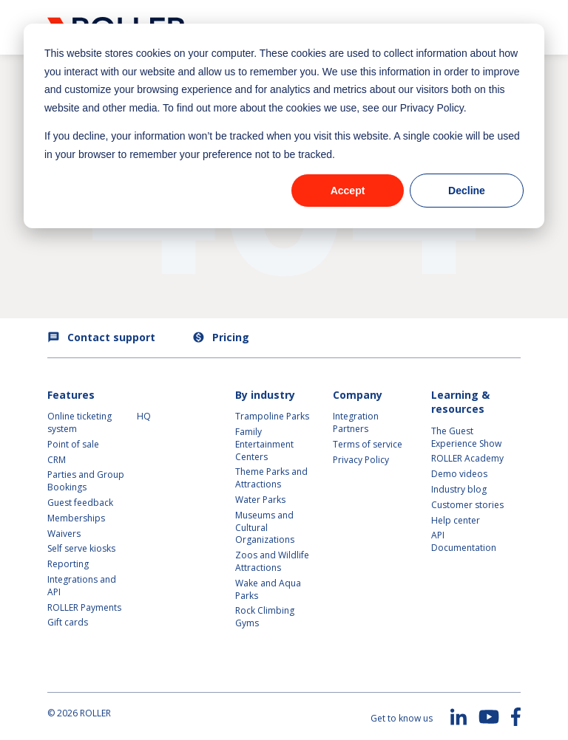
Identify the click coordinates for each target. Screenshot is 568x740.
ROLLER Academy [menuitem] (467, 458)
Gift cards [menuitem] (67, 622)
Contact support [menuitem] (101, 337)
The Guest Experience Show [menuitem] (466, 437)
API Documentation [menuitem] (463, 541)
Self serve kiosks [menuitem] (81, 548)
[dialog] (284, 126)
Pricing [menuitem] (220, 337)
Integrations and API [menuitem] (82, 585)
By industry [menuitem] (265, 395)
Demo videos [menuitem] (459, 473)
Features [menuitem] (71, 395)
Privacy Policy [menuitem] (361, 459)
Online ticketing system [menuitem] (80, 422)
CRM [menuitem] (56, 459)
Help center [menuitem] (455, 520)
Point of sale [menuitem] (73, 444)
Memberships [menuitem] (76, 518)
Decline (466, 190)
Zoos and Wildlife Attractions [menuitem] (272, 561)
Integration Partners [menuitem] (356, 422)
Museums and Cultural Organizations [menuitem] (264, 528)
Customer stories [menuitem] (467, 505)
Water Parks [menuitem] (260, 499)
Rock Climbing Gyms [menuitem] (264, 616)
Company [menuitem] (357, 395)
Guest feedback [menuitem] (80, 502)
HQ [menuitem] (144, 416)
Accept (348, 190)
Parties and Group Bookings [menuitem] (86, 480)
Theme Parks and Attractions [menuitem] (271, 477)
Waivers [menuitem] (64, 533)
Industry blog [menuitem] (459, 489)
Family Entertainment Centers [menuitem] (264, 444)
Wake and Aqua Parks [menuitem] (268, 589)
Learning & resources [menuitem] (460, 402)
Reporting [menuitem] (68, 564)
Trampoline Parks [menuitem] (272, 416)
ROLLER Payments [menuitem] (84, 607)
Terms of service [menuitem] (367, 444)
